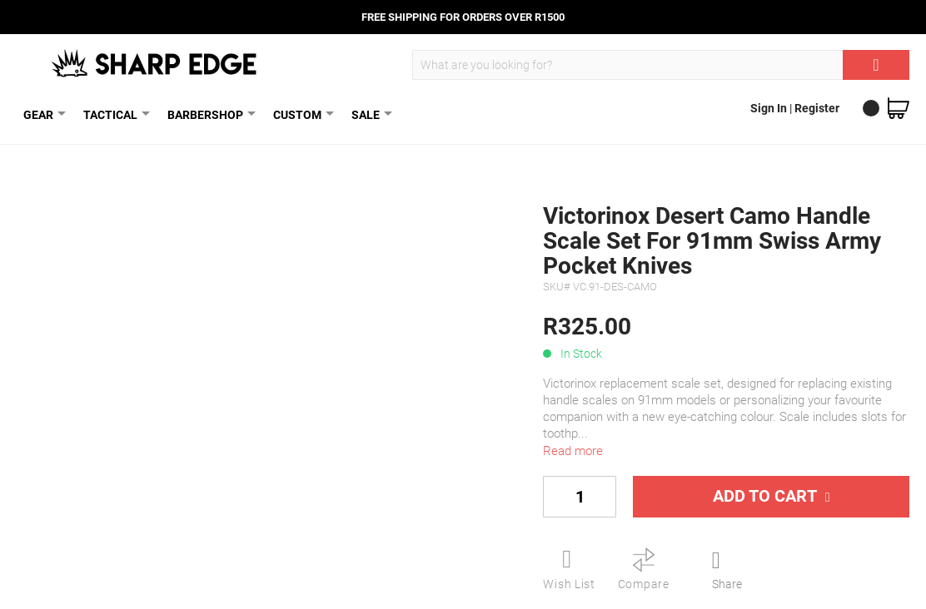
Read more (573, 450)
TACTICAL (113, 114)
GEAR (41, 114)
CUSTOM (300, 114)
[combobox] (660, 65)
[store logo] (155, 63)
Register (816, 108)
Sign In (769, 108)
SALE (368, 114)
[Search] (876, 65)
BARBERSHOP (208, 114)
